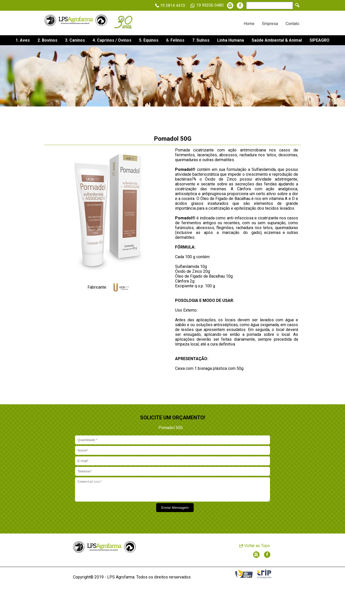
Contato (292, 23)
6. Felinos (175, 40)
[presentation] (113, 516)
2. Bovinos (47, 40)
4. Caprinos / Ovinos (112, 40)
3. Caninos (75, 40)
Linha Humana (230, 40)
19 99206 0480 (206, 5)
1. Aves (23, 40)
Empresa (270, 23)
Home (249, 23)
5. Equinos (148, 40)
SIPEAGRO (319, 40)
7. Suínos (201, 40)
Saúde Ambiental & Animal (277, 40)
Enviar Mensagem (175, 511)
